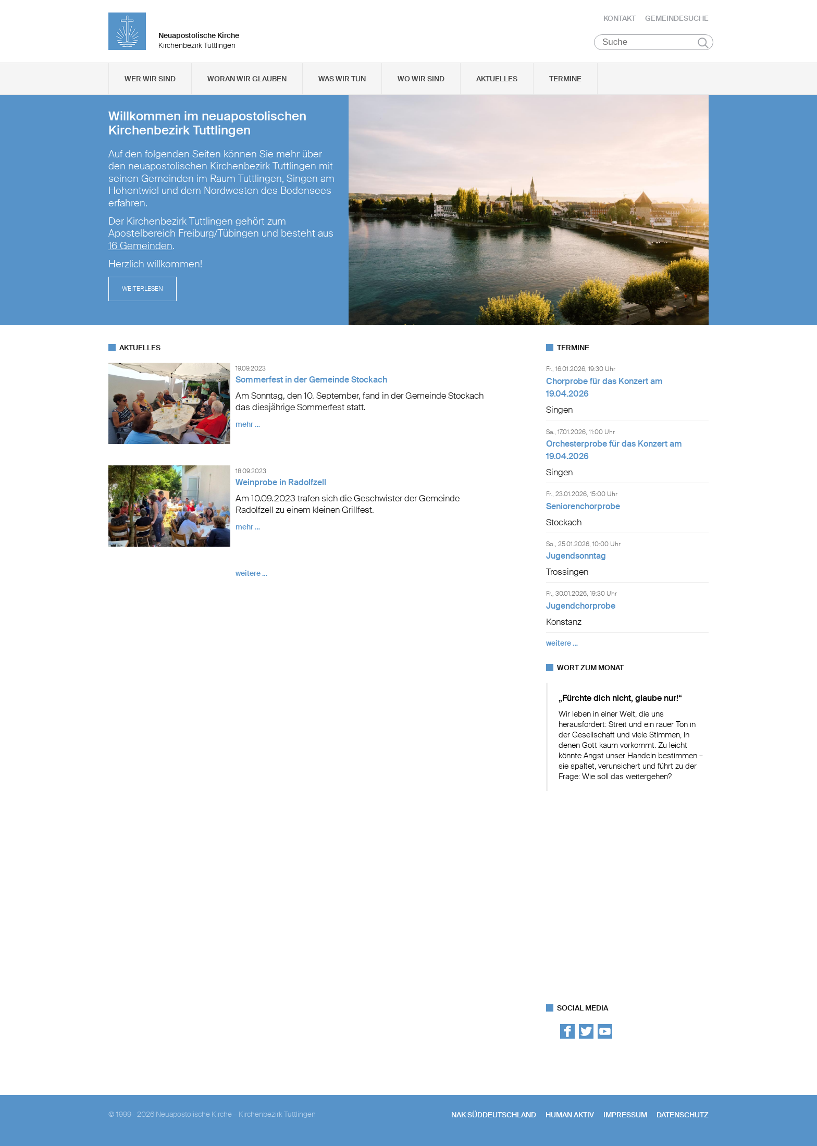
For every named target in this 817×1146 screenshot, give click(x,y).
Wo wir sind (421, 78)
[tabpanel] (408, 210)
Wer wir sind (150, 78)
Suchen (703, 43)
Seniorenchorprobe (583, 506)
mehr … (248, 424)
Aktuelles (496, 78)
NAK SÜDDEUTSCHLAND (493, 1114)
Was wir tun (342, 78)
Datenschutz (683, 1114)
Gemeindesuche (677, 18)
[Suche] (653, 42)
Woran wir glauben (247, 78)
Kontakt (619, 18)
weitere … (251, 573)
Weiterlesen (142, 289)
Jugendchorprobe (580, 605)
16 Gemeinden (140, 246)
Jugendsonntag (576, 555)
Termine (565, 78)
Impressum (625, 1114)
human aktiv (570, 1114)
